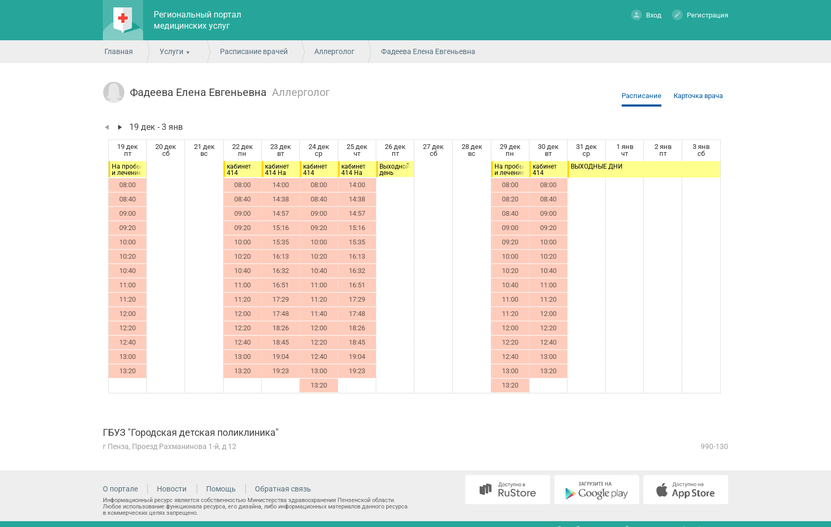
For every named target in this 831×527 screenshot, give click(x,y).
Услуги (171, 51)
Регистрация (700, 14)
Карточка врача (698, 96)
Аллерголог (334, 51)
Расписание (641, 96)
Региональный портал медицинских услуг (197, 20)
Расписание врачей (254, 51)
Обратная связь (283, 489)
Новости (172, 489)
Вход (646, 14)
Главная (118, 51)
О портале (120, 489)
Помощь (221, 489)
